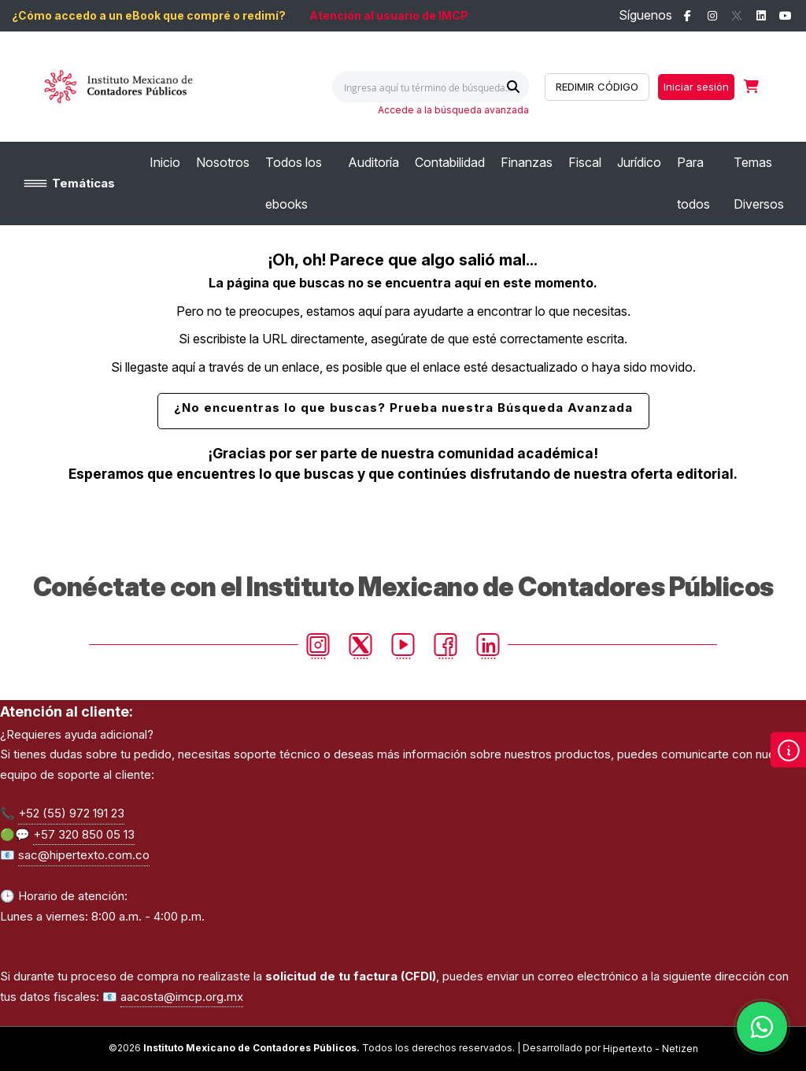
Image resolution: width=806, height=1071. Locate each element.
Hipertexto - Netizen (650, 1048)
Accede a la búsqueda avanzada (453, 110)
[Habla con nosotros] (762, 1027)
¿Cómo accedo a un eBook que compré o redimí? (149, 15)
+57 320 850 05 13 (84, 834)
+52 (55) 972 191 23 (71, 813)
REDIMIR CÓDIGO (597, 86)
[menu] (472, 183)
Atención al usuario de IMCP (388, 15)
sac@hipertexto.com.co (84, 854)
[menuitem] (165, 162)
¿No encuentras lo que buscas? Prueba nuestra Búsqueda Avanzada (403, 407)
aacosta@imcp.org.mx (181, 996)
